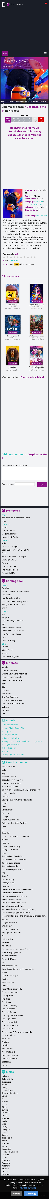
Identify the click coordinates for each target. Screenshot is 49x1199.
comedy (28, 204)
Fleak (4, 553)
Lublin (4, 1121)
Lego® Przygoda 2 (36, 305)
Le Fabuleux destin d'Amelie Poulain (17, 889)
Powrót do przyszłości (11, 952)
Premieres (13, 510)
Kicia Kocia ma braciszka (12, 856)
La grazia (5, 886)
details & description (30, 101)
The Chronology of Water (13, 620)
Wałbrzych (6, 1166)
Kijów (4, 687)
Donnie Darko (7, 810)
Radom (5, 1135)
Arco (3, 614)
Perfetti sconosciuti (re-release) (15, 591)
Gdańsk (5, 1101)
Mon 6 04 (8, 119)
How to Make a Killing (11, 598)
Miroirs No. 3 (7, 650)
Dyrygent (6, 813)
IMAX (4, 684)
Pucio (4, 637)
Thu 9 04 (23, 119)
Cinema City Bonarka (10, 670)
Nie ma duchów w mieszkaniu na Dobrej (19, 909)
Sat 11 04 (35, 119)
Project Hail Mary (9, 573)
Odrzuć (16, 1194)
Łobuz (4, 1065)
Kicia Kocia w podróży (11, 866)
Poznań (5, 1132)
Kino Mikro (6, 693)
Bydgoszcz (6, 1082)
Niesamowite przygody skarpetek (16, 912)
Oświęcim (6, 1129)
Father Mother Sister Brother (14, 823)
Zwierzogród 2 (13, 336)
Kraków (5, 1118)
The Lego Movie (9, 1018)
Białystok (6, 1076)
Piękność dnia (7, 939)
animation (38, 201)
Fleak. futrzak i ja (36, 367)
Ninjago (5, 919)
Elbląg (4, 1096)
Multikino (5, 707)
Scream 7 (6, 972)
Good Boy (6, 833)
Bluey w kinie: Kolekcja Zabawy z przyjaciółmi (23, 741)
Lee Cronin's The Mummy (13, 630)
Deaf (4, 806)
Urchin (4, 608)
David (4, 527)
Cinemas (12, 663)
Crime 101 (6, 796)
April (3, 624)
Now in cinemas (16, 762)
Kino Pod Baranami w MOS (13, 703)
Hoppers (7, 731)
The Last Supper (9, 566)
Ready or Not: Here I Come (13, 604)
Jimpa (4, 521)
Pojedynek (6, 946)
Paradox (5, 710)
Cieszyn (5, 1087)
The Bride (6, 999)
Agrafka (5, 667)
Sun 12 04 (41, 119)
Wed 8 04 (18, 119)
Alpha (4, 543)
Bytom (4, 1084)
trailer (42, 101)
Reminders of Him (9, 965)
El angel (5, 816)
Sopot (4, 1146)
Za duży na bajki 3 (11, 738)
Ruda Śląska (7, 1138)
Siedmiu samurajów (10, 975)
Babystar (5, 617)
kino (16, 4)
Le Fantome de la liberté (12, 892)
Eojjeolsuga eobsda (10, 820)
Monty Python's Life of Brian (14, 902)
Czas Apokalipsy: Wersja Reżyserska (17, 800)
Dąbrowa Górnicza (10, 1093)
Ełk (3, 1098)
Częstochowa (7, 1090)
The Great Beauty (9, 1005)
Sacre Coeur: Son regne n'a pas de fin (18, 969)
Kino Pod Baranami (10, 697)
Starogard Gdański (10, 1152)
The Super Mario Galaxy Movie (15, 601)
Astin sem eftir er (9, 560)
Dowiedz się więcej (27, 1188)
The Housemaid (8, 1008)
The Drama (6, 594)
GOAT (4, 829)
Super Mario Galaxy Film (14, 728)
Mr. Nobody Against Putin (13, 906)
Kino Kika (5, 690)
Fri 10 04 (29, 119)
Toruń (4, 1157)
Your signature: (8, 484)
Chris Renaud (16, 67)
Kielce (4, 1115)
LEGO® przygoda (13, 305)
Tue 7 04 (13, 119)
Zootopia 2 (6, 1062)
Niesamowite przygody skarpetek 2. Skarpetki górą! (24, 916)
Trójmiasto (6, 1160)
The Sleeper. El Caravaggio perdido (17, 1032)
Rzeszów (5, 1143)
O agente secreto (9, 534)
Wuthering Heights (10, 1055)
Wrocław (5, 1168)
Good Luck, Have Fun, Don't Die (15, 550)
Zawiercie (6, 1174)
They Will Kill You (9, 530)
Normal (5, 653)
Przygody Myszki (9, 959)
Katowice (6, 1112)
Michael (5, 646)
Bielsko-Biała (7, 1079)
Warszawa (6, 1163)
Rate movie (14, 261)
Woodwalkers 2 (8, 1052)
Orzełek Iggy (7, 926)
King (3, 872)
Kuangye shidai (8, 882)
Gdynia (4, 1104)
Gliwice (4, 1107)
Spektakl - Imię (8, 982)
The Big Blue (7, 995)
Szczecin (5, 1154)
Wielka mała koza (36, 336)
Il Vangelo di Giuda (10, 537)
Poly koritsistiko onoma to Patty (16, 517)
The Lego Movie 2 (9, 1022)
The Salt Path (7, 1028)
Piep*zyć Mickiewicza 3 (14, 754)
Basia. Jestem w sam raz (12, 780)
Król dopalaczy (10, 748)
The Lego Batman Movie (12, 1015)
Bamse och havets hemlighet (14, 556)
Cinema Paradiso (9, 793)
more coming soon (11, 656)
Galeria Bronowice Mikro (12, 680)
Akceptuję (31, 1194)
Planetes (5, 588)
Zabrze (5, 1171)
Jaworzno (6, 1110)
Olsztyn (5, 1126)
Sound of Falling (8, 640)
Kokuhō (5, 876)
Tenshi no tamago (10, 546)
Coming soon (15, 581)
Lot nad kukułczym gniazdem (14, 896)
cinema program (14, 101)
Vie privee (6, 563)
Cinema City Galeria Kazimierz (14, 674)
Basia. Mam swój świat (11, 783)
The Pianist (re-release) (12, 634)
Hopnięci (12, 367)
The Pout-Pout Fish (10, 570)
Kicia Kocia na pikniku (11, 863)
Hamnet (5, 839)
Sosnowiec (6, 1149)
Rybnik (4, 1140)
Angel (4, 773)
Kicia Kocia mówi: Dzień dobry (14, 859)
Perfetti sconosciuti (10, 929)
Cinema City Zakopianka (12, 677)
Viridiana (5, 1042)
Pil (3, 936)
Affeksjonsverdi (8, 766)
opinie (3, 104)
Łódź (4, 1124)
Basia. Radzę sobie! (10, 786)
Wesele (5, 1045)
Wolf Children (7, 1048)
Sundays (5, 985)
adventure (38, 204)
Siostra (5, 979)
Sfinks (4, 713)
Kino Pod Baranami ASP (12, 700)
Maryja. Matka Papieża (11, 627)
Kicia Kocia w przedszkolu (13, 869)
